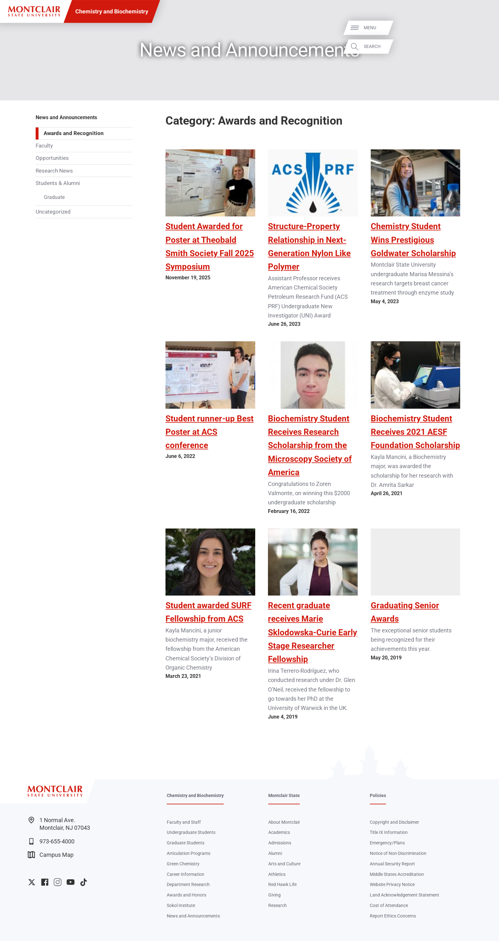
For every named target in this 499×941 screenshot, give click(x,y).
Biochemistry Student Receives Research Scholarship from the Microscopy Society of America (310, 445)
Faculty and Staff (184, 822)
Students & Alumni (58, 183)
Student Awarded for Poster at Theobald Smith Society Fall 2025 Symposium (209, 246)
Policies (378, 795)
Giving (274, 894)
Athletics (276, 874)
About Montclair (284, 822)
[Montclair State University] (34, 11)
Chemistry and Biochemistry (111, 11)
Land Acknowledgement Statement (404, 894)
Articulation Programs (188, 853)
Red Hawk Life (282, 884)
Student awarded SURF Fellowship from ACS (208, 612)
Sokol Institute (181, 905)
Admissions (279, 842)
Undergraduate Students (191, 832)
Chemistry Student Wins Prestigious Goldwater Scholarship (413, 239)
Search (483, 46)
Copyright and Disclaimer (394, 822)
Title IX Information (389, 832)
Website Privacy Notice (392, 884)
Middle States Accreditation (397, 874)
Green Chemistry (183, 863)
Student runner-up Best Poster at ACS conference (209, 431)
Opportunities (52, 158)
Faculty (44, 145)
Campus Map (51, 854)
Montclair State (284, 795)
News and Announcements (66, 117)
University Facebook (45, 882)
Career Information (185, 874)
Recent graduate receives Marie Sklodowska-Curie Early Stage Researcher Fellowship (312, 632)
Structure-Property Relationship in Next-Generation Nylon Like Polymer (309, 246)
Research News (54, 170)
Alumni (275, 853)
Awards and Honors (186, 894)
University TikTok (84, 882)
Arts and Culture (284, 863)
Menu (481, 27)
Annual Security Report (392, 863)
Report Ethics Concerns (393, 915)
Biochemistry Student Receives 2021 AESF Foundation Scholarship (415, 431)
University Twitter (32, 882)
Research (277, 905)
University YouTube (70, 882)
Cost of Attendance (389, 905)
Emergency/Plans (387, 842)
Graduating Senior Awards (405, 612)
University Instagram (57, 882)
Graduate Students (185, 842)
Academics (279, 832)
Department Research (188, 884)
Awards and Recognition (74, 133)
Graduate (54, 197)
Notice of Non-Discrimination (398, 853)
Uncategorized (53, 211)
